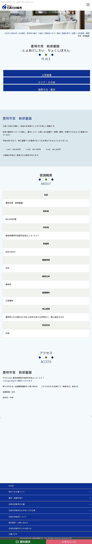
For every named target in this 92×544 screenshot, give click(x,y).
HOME (11, 486)
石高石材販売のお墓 (17, 504)
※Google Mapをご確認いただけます (17, 381)
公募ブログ (13, 534)
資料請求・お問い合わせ (18, 523)
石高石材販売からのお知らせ (20, 528)
